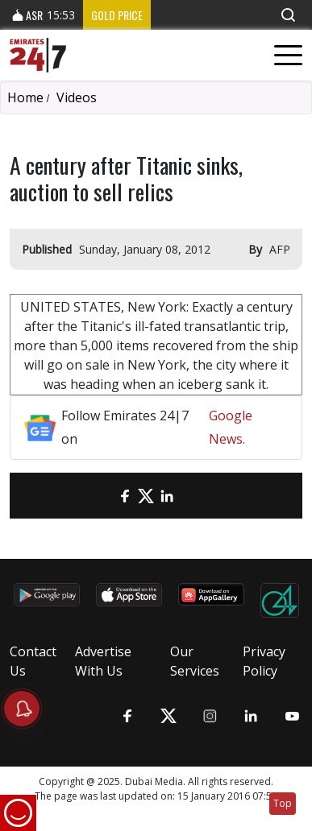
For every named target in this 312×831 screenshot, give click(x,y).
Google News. (230, 427)
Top (282, 803)
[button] (287, 15)
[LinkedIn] (166, 496)
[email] (104, 496)
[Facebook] (124, 496)
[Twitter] (145, 496)
